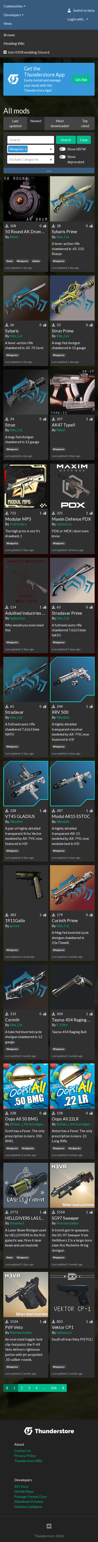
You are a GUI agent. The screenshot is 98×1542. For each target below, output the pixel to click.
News (8, 23)
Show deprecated (75, 159)
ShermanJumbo (67, 1223)
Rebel (14, 237)
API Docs (21, 1486)
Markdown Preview (28, 1501)
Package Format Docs (30, 1497)
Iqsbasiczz (64, 524)
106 (54, 1388)
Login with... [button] (76, 19)
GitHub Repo (23, 1491)
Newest (36, 121)
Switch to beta (80, 10)
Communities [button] (13, 6)
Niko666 (62, 717)
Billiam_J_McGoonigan (26, 1124)
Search (66, 140)
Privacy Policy (25, 1456)
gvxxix (15, 926)
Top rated (85, 123)
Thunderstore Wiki (28, 1461)
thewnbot (17, 1223)
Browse (9, 35)
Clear (84, 140)
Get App (81, 79)
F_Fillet (62, 1025)
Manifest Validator (28, 1507)
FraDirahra (18, 524)
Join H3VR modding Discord (26, 52)
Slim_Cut (62, 237)
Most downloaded (60, 123)
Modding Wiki (14, 43)
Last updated (15, 123)
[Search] (30, 140)
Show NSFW (76, 149)
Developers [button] (12, 15)
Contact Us (22, 1451)
